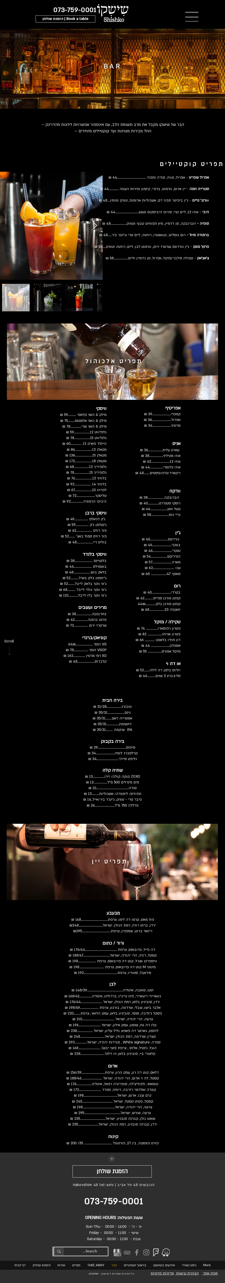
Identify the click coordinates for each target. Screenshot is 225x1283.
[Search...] (90, 1251)
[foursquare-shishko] (156, 1252)
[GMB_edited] (117, 1252)
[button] (65, 18)
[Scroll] (9, 641)
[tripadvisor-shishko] (127, 1252)
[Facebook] (137, 1252)
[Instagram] (146, 1252)
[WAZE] (166, 1252)
